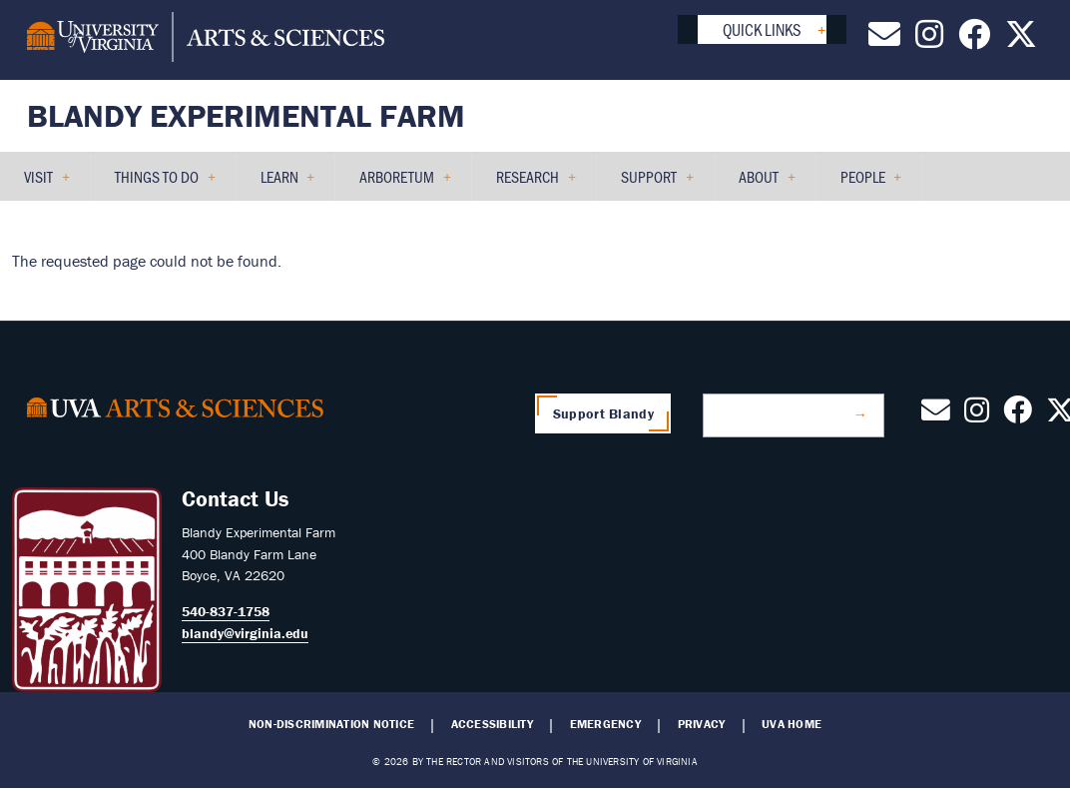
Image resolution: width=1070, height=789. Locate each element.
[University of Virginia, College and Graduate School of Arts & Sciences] (205, 40)
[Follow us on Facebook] (974, 40)
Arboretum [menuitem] (397, 183)
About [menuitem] (759, 183)
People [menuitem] (863, 183)
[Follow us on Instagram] (929, 40)
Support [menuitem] (649, 183)
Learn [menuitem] (280, 183)
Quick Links (762, 29)
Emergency (605, 724)
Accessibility (492, 724)
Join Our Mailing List (784, 414)
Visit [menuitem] (39, 183)
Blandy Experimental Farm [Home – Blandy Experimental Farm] (246, 115)
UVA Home (791, 724)
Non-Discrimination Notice (331, 724)
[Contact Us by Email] (884, 40)
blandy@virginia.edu (245, 633)
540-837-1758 (225, 611)
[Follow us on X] (1021, 40)
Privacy (702, 724)
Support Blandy (603, 413)
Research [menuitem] (528, 183)
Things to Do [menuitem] (157, 183)
